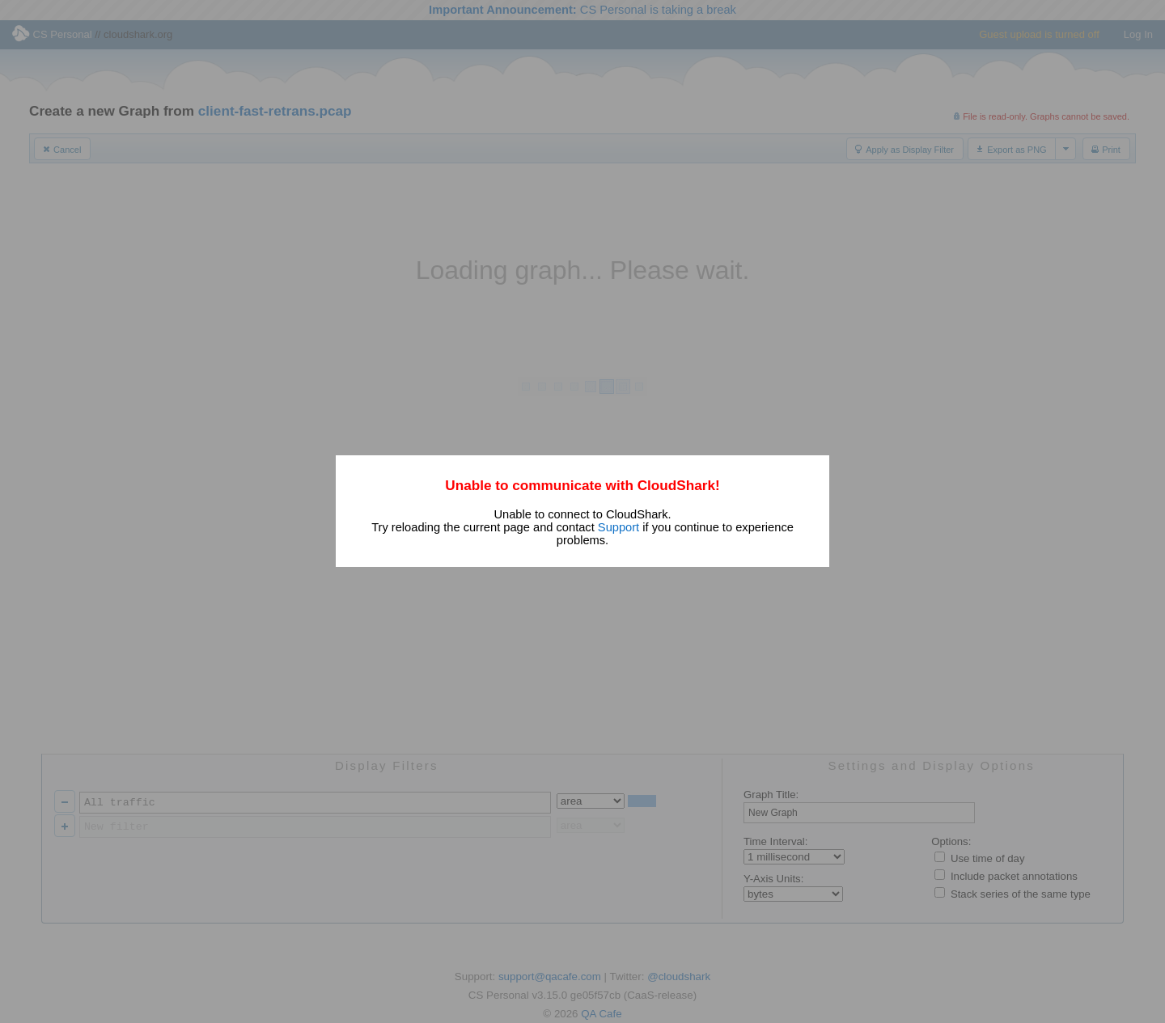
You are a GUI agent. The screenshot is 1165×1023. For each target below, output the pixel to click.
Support (618, 527)
